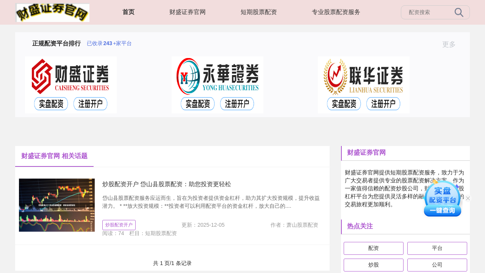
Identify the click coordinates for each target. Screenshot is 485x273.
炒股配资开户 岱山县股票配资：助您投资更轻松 (166, 184)
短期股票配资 (259, 12)
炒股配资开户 (119, 225)
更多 (452, 44)
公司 (437, 265)
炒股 (373, 265)
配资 (373, 248)
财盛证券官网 (187, 12)
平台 (437, 248)
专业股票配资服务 (336, 12)
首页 (128, 12)
